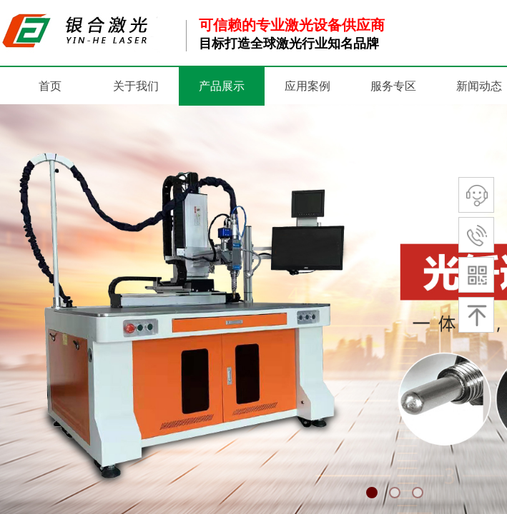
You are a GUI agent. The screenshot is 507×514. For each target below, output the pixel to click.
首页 (50, 86)
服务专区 (393, 86)
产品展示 (222, 86)
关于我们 (136, 86)
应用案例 (307, 86)
